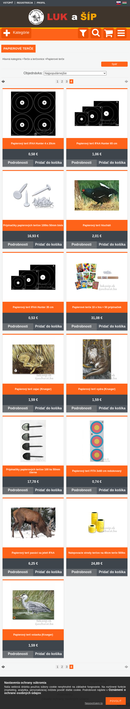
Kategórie (21, 32)
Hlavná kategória (11, 59)
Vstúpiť (8, 2)
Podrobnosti (18, 162)
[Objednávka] (75, 73)
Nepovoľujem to (94, 703)
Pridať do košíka (48, 162)
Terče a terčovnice (34, 59)
